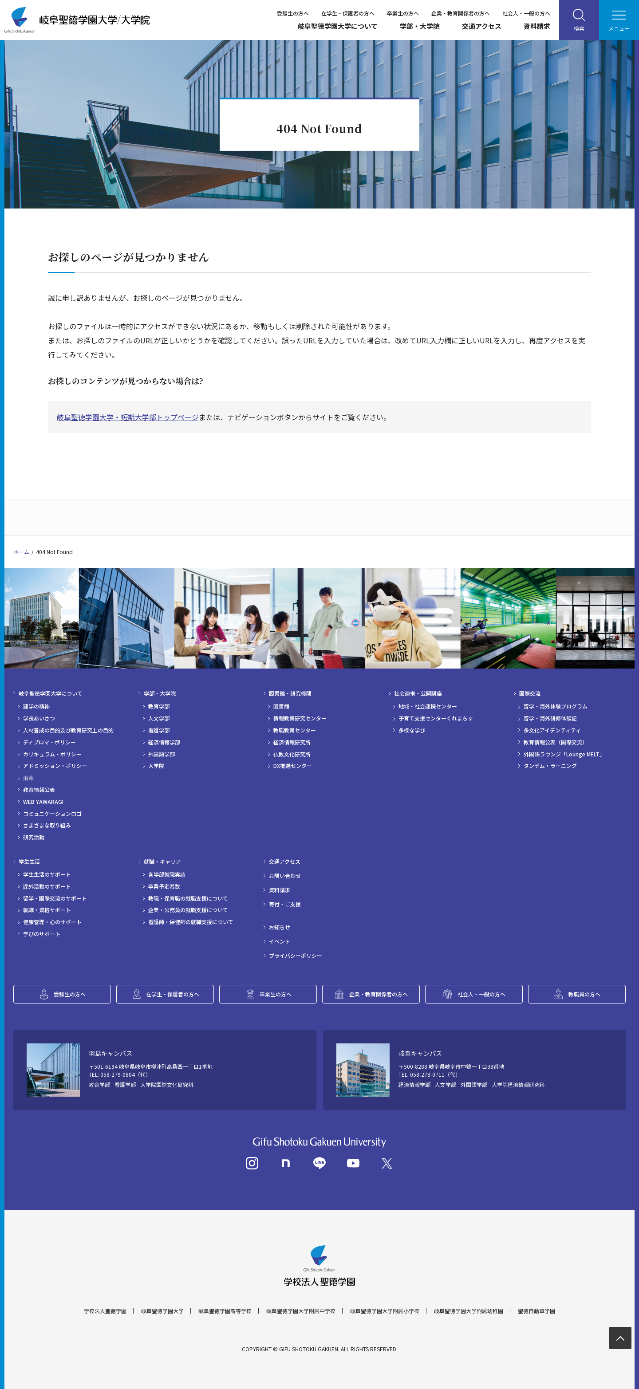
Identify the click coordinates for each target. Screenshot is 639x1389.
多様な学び (411, 730)
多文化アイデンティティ (552, 730)
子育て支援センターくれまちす (435, 718)
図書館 (281, 706)
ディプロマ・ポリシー (49, 742)
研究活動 (33, 837)
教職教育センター (294, 730)
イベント (279, 941)
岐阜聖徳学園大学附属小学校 (384, 1311)
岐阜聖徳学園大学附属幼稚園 (468, 1311)
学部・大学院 (420, 26)
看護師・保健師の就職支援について (190, 921)
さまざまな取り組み (47, 825)
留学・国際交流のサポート (55, 898)
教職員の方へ (584, 994)
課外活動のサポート (47, 886)
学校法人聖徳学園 (105, 1311)
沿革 (28, 777)
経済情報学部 (164, 742)
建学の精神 (36, 706)
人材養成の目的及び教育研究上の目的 (68, 730)
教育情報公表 (39, 789)
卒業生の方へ (403, 13)
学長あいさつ (39, 718)
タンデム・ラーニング (550, 765)
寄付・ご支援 (285, 904)
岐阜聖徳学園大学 (162, 1311)
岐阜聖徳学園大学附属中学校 (300, 1311)
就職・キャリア (162, 861)
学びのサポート (41, 933)
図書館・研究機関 (290, 693)
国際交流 (529, 693)
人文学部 (159, 718)
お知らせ (279, 927)
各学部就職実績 (166, 874)
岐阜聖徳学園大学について (338, 26)
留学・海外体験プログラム (556, 706)
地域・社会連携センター (427, 706)
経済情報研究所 (292, 742)
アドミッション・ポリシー (55, 765)
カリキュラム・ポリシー (52, 754)
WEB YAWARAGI (43, 801)
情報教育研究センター (300, 718)
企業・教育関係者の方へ (460, 13)
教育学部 (159, 706)
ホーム (21, 551)
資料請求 (537, 26)
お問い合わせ (285, 875)
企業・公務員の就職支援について (188, 909)
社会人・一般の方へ (526, 13)
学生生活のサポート (47, 874)
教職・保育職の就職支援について (188, 898)
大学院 (156, 765)
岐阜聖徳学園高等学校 (225, 1311)
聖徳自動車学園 (536, 1311)
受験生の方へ (293, 13)
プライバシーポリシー (295, 955)
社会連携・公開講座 (418, 693)
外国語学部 (161, 754)
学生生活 (29, 861)
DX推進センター (292, 765)
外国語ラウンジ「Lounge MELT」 (564, 754)
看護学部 (159, 730)
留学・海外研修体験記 (550, 718)
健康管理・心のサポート (52, 921)
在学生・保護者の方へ (348, 13)
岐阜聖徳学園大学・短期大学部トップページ (128, 417)
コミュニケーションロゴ (52, 813)
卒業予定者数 (164, 886)
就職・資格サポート (47, 909)
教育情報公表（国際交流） (556, 742)
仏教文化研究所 (292, 754)
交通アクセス (481, 26)
